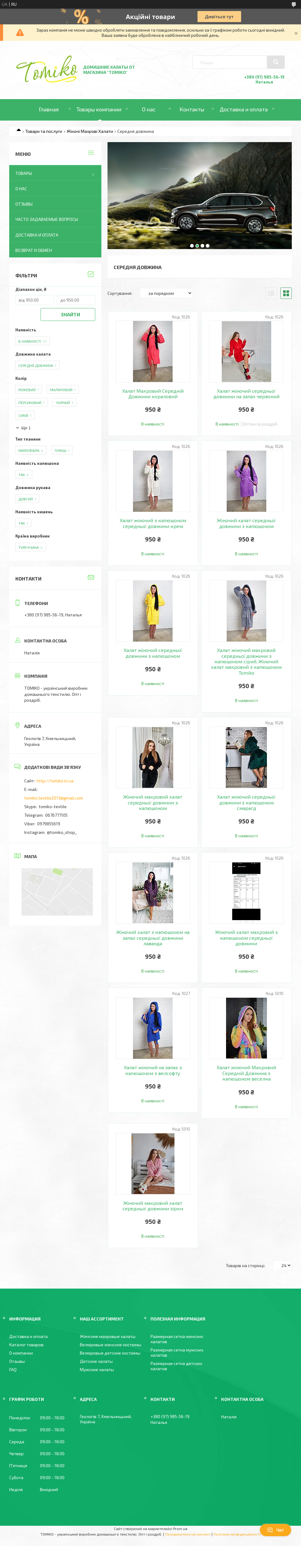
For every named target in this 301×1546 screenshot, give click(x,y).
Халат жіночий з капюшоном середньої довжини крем (153, 523)
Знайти (70, 314)
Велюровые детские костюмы (110, 1352)
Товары (23, 173)
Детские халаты (96, 1361)
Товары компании (98, 109)
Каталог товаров (26, 1344)
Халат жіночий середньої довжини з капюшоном (153, 652)
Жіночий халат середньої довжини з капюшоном (246, 523)
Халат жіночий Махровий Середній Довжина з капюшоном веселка (246, 1073)
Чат (275, 1530)
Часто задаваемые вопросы (46, 219)
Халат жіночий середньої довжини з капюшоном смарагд (246, 802)
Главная (49, 109)
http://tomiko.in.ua (55, 780)
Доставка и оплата (244, 109)
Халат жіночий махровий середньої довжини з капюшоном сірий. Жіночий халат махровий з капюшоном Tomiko (246, 661)
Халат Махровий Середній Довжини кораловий (153, 393)
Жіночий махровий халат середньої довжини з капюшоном (152, 802)
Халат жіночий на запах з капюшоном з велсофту (153, 1070)
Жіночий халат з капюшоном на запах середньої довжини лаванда (153, 937)
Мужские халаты (97, 1369)
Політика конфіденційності (236, 1534)
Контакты (191, 109)
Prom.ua (180, 1528)
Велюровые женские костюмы (110, 1344)
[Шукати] (276, 62)
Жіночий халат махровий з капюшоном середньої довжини (246, 937)
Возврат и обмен (33, 250)
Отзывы (24, 203)
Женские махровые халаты (107, 1336)
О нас (149, 109)
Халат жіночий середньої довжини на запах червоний (246, 393)
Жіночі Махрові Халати (90, 131)
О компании (21, 1352)
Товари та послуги (43, 131)
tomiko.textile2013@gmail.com (53, 797)
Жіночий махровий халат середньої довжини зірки (153, 1205)
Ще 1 (26, 428)
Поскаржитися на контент (188, 1534)
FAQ (13, 1369)
